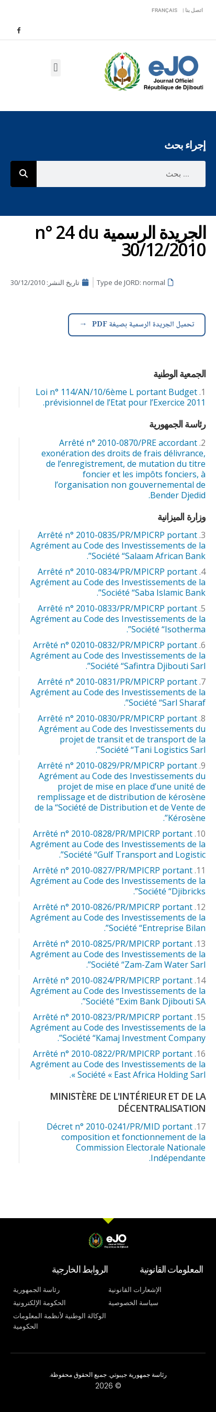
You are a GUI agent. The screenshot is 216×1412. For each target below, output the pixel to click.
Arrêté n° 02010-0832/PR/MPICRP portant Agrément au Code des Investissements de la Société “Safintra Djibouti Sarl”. (118, 655)
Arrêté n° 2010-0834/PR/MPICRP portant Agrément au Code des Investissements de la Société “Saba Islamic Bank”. (118, 582)
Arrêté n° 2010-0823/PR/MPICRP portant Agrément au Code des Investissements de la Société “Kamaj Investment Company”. (118, 1027)
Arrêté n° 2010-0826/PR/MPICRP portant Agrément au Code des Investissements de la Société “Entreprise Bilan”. (118, 917)
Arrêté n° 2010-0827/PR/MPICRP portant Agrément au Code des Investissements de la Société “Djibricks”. (118, 880)
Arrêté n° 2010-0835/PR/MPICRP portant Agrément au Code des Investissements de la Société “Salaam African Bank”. (118, 545)
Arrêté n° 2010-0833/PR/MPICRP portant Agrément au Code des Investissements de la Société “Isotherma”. (118, 619)
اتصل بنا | (193, 10)
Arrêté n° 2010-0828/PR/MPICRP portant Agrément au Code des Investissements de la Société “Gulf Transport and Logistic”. (118, 844)
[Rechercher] (23, 174)
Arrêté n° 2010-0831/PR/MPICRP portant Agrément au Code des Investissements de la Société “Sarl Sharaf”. (118, 692)
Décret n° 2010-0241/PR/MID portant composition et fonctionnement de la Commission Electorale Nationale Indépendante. (126, 1142)
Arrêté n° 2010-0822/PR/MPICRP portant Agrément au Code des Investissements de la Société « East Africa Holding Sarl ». (118, 1064)
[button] (56, 67)
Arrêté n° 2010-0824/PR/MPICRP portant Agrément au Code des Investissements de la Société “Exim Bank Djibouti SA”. (118, 991)
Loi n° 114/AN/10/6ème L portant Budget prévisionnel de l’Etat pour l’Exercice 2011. (121, 397)
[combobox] (121, 174)
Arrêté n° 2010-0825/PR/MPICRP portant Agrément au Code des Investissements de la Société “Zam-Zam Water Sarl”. (118, 954)
